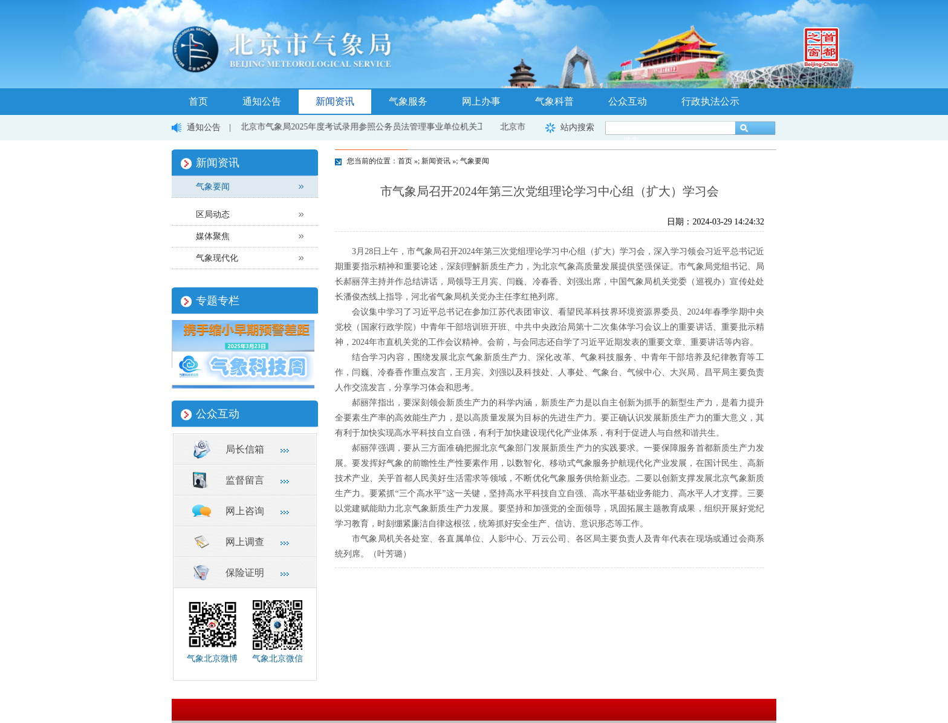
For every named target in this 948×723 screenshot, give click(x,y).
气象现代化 (217, 258)
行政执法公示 (710, 101)
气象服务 (408, 101)
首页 (198, 101)
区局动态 (213, 214)
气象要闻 (213, 186)
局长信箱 (245, 449)
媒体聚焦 (213, 236)
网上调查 (245, 542)
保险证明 (245, 573)
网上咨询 (245, 511)
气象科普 (554, 101)
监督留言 (245, 480)
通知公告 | (213, 127)
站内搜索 (577, 127)
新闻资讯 (335, 101)
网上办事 (481, 101)
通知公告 (261, 101)
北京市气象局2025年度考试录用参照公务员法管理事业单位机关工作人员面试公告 (394, 126)
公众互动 (627, 101)
